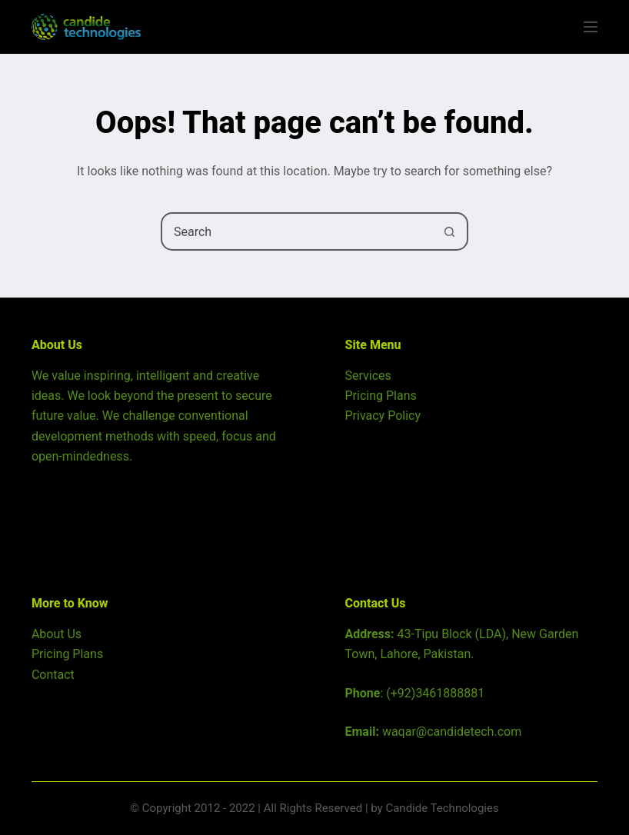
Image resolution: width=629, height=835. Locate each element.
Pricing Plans (381, 395)
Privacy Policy (383, 415)
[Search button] (449, 231)
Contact (53, 674)
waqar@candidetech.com (451, 731)
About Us (57, 634)
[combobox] (296, 231)
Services (368, 375)
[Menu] (590, 27)
